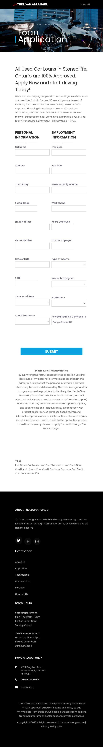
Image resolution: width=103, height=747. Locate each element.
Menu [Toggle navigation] (85, 4)
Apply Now (21, 568)
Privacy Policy (48, 726)
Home (18, 24)
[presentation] (51, 338)
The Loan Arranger (30, 4)
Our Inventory (23, 581)
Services (20, 587)
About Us (20, 562)
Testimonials (22, 574)
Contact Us (21, 594)
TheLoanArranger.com (72, 722)
